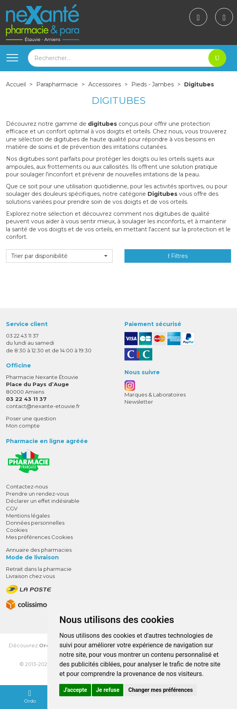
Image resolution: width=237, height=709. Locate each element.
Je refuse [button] (107, 690)
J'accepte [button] (75, 690)
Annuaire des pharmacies (39, 550)
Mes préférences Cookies (39, 537)
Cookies (16, 530)
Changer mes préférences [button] (160, 690)
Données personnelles (35, 523)
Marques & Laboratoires (155, 394)
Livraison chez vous (30, 576)
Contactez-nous (27, 486)
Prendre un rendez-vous (37, 493)
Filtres (178, 256)
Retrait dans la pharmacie (39, 569)
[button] (59, 256)
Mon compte (23, 425)
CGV (11, 508)
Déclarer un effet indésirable (43, 501)
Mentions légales (28, 515)
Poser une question (31, 418)
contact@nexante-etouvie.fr (43, 406)
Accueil (16, 84)
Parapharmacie (57, 84)
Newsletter (138, 401)
